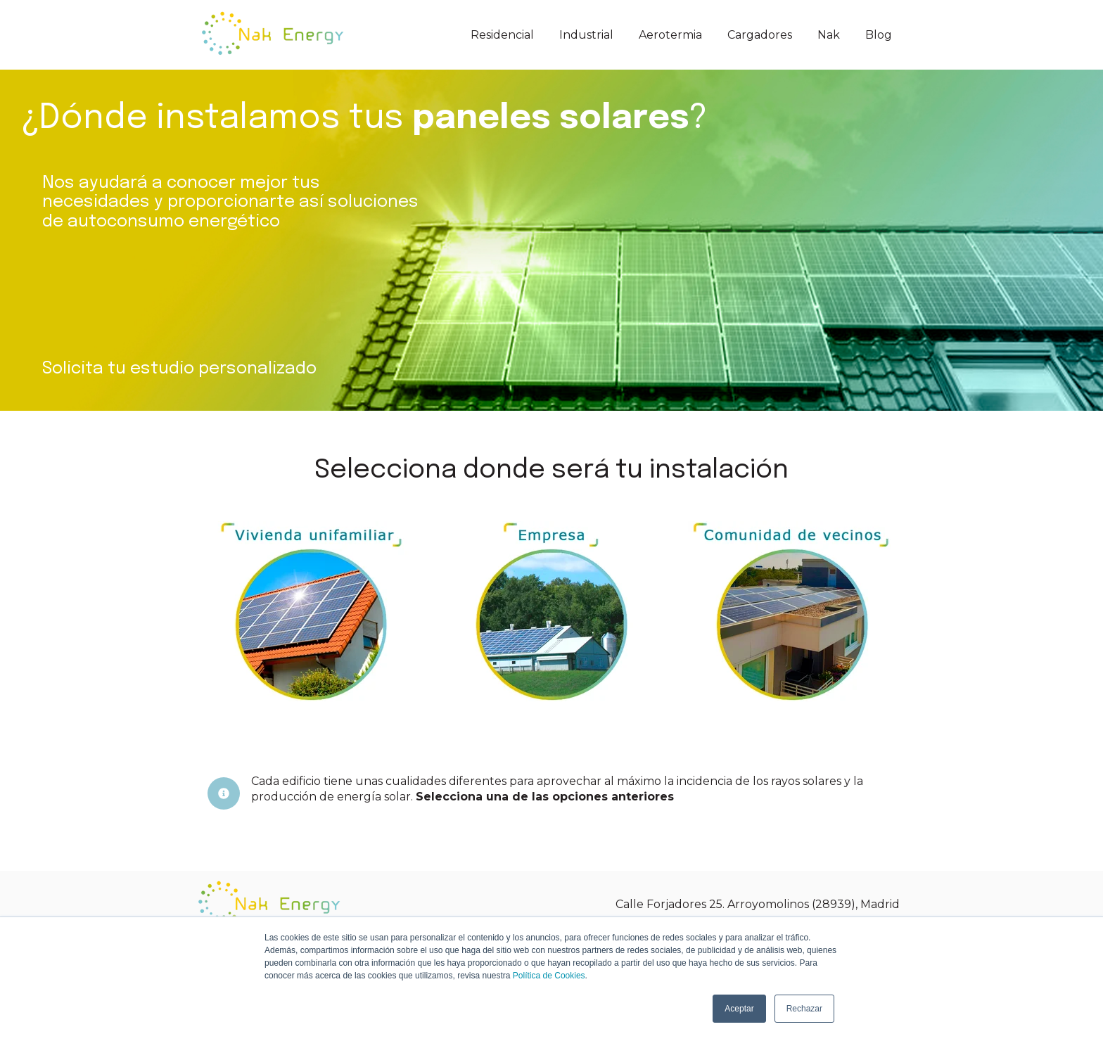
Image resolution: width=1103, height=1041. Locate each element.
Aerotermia (670, 34)
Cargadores (759, 34)
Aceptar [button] (739, 1009)
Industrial (586, 34)
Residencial (502, 34)
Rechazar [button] (804, 1009)
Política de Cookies (549, 976)
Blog (878, 34)
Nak (828, 34)
